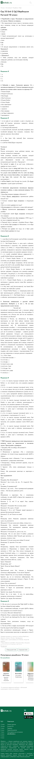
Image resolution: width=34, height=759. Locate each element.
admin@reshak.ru (11, 734)
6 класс (2, 734)
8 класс (2, 730)
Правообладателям (12, 730)
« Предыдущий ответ (11, 649)
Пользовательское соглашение (15, 732)
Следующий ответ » (23, 649)
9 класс (2, 728)
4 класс (2, 738)
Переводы (9, 728)
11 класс (3, 724)
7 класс (2, 732)
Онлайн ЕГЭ (10, 726)
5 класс (2, 736)
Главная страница (11, 724)
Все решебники (5, 658)
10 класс (3, 726)
